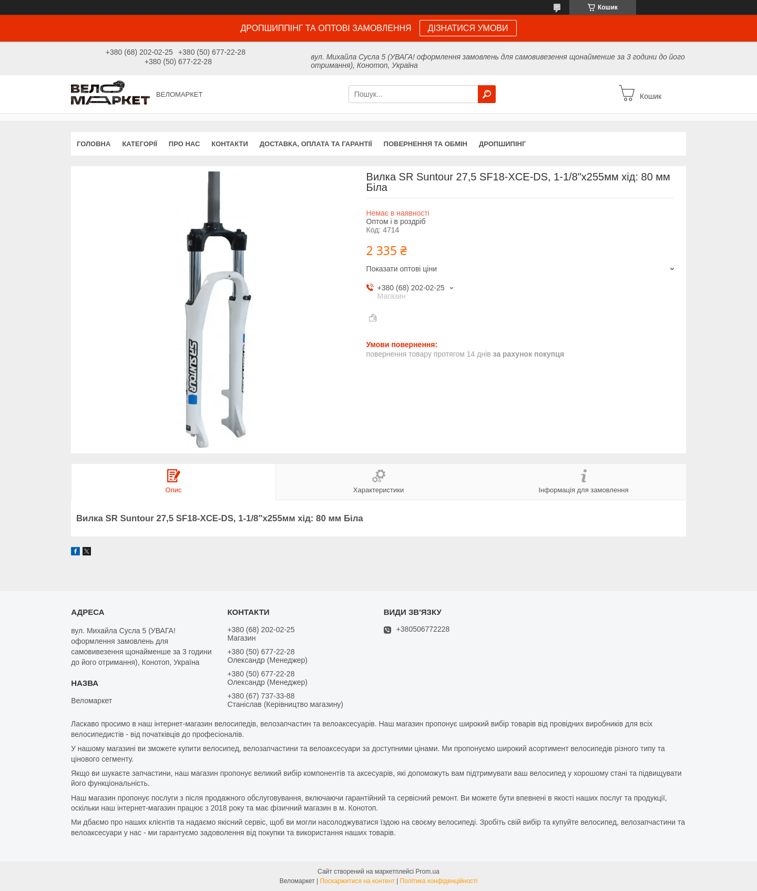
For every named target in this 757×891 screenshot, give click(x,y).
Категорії (139, 144)
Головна (93, 144)
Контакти (229, 144)
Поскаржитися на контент (357, 881)
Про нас (184, 144)
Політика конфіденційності (439, 881)
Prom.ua (427, 871)
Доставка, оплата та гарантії (316, 144)
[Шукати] (487, 94)
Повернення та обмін (425, 144)
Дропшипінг (502, 144)
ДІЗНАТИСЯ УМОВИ (468, 28)
